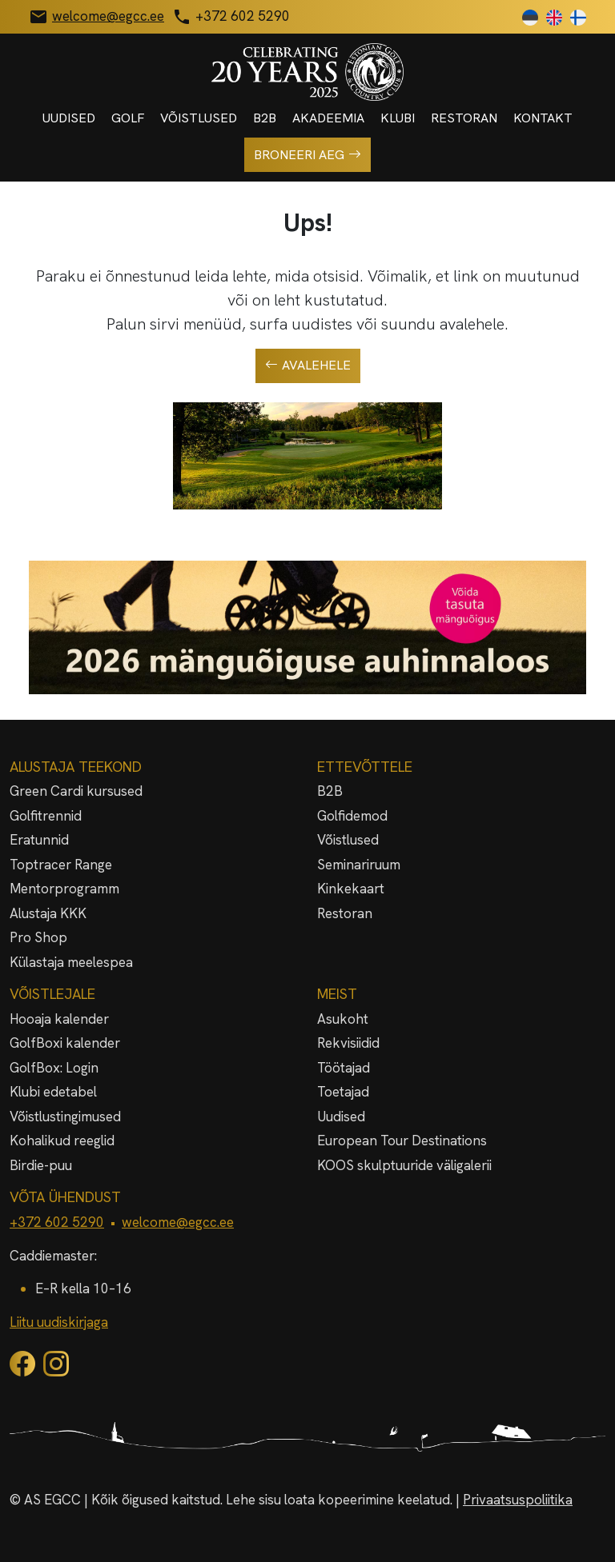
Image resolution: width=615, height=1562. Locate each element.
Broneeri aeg (307, 155)
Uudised (68, 118)
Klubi (397, 118)
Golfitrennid (46, 816)
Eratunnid (39, 840)
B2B (264, 118)
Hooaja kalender (59, 1019)
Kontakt (543, 118)
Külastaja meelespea (71, 962)
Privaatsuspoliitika (518, 1499)
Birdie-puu (41, 1165)
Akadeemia (328, 118)
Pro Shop (38, 937)
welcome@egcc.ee (178, 1222)
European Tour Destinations (402, 1140)
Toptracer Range (61, 864)
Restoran (464, 118)
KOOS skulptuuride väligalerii (404, 1165)
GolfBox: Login (54, 1068)
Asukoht (342, 1019)
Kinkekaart (350, 888)
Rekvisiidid (348, 1043)
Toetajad (343, 1092)
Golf (127, 118)
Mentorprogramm (64, 888)
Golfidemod (352, 816)
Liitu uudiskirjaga (59, 1322)
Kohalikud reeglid (62, 1140)
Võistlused (198, 118)
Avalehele (308, 365)
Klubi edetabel (53, 1092)
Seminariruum (358, 864)
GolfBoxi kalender (65, 1043)
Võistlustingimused (65, 1116)
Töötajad (343, 1068)
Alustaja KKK (48, 913)
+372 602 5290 (57, 1222)
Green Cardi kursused (76, 791)
